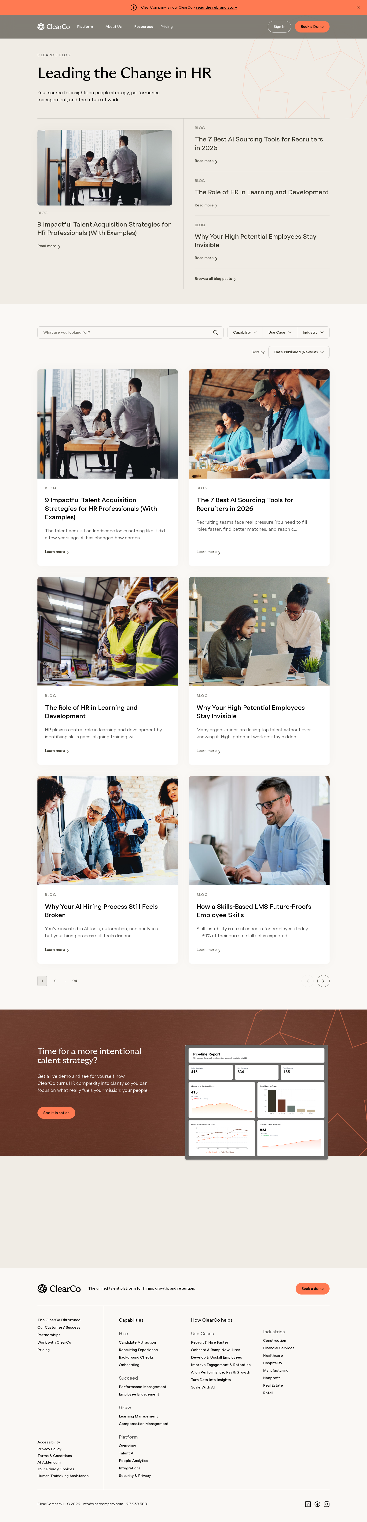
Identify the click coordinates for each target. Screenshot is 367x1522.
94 (74, 981)
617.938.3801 (137, 1504)
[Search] (215, 332)
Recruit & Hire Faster (209, 1342)
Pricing (167, 27)
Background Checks (136, 1357)
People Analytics (133, 1461)
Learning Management (138, 1416)
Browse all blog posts (215, 279)
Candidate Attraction (137, 1342)
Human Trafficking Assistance (63, 1476)
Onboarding (129, 1365)
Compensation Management (144, 1424)
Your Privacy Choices (55, 1469)
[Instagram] (327, 1504)
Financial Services (278, 1348)
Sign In (279, 27)
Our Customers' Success (58, 1327)
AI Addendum (49, 1462)
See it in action (56, 1113)
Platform (85, 27)
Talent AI (127, 1453)
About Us (114, 27)
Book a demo (312, 1289)
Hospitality (272, 1363)
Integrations (129, 1468)
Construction (274, 1340)
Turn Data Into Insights (211, 1380)
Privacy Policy (49, 1449)
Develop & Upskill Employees (216, 1357)
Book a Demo (312, 27)
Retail (268, 1393)
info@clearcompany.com (103, 1504)
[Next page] (323, 981)
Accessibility (48, 1442)
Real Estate (273, 1385)
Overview (127, 1446)
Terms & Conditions (54, 1456)
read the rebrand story (216, 7)
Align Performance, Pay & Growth (220, 1372)
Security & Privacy (135, 1476)
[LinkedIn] (308, 1504)
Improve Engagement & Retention (221, 1365)
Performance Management (142, 1387)
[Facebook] (317, 1504)
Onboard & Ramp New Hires (215, 1350)
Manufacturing (275, 1370)
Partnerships (48, 1335)
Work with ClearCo (54, 1342)
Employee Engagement (139, 1394)
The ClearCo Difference (59, 1320)
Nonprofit (271, 1378)
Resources (143, 27)
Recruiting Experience (138, 1350)
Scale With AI (203, 1387)
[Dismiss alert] (358, 7)
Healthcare (273, 1355)
